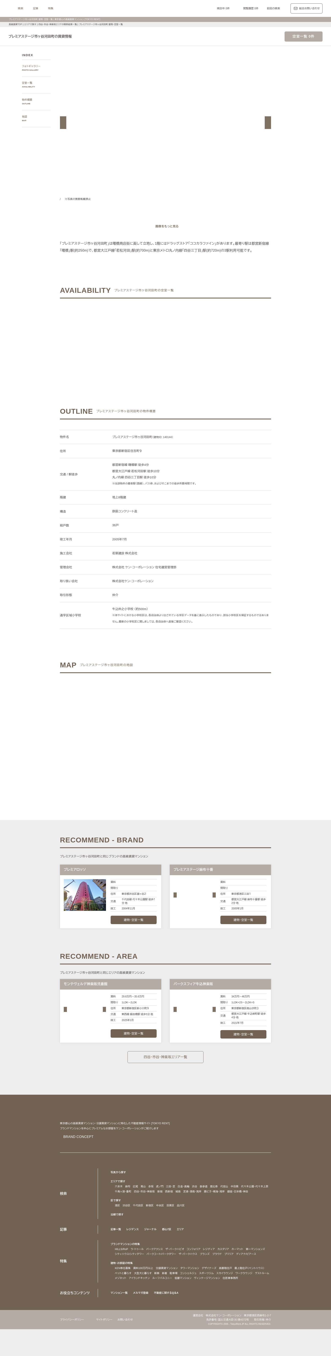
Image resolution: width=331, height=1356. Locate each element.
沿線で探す (117, 1231)
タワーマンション (191, 1290)
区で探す (116, 1217)
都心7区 (168, 1246)
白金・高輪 (186, 1198)
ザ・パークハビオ (180, 1266)
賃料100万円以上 (142, 1290)
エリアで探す (30, 24)
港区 (117, 1222)
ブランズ (237, 1271)
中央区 (160, 1222)
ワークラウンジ (145, 1300)
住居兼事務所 (154, 1305)
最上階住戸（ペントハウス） (132, 1295)
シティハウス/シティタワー (154, 1271)
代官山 (227, 1198)
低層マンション (248, 1300)
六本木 (119, 1198)
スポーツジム (247, 1295)
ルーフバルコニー (226, 1300)
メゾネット (180, 1300)
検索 (73, 8)
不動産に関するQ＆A (167, 1319)
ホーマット (248, 1266)
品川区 (181, 1222)
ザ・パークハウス (219, 1271)
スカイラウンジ (124, 1300)
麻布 (127, 1198)
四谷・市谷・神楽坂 (178, 1203)
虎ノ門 (160, 1198)
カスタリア (233, 1266)
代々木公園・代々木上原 (129, 1203)
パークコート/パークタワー (190, 1271)
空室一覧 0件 (304, 36)
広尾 (135, 1198)
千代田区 (138, 1222)
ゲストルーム (164, 1300)
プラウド (250, 1271)
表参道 (206, 1198)
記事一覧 (116, 1246)
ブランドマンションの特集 (126, 1261)
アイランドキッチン (201, 1300)
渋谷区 (126, 1222)
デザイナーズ (212, 1290)
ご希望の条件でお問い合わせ (117, 347)
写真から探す (118, 1184)
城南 (213, 1203)
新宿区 (150, 1222)
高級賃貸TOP (15, 24)
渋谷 (197, 1198)
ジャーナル (151, 1246)
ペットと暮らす (160, 1295)
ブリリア (263, 1271)
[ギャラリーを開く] (165, 226)
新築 (195, 1295)
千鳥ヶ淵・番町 (155, 1203)
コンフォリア (201, 1266)
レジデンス (133, 1246)
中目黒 (237, 1198)
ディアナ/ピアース (126, 1276)
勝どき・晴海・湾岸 (253, 1203)
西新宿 (204, 1203)
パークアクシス (158, 1266)
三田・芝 (172, 1198)
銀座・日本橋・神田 (126, 1208)
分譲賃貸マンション (166, 1290)
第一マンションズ (125, 1271)
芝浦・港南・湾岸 (228, 1203)
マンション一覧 (120, 1319)
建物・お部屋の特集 (122, 1285)
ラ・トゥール (138, 1266)
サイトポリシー (107, 1346)
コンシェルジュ (227, 1295)
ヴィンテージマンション (129, 1305)
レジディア (217, 1266)
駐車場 (212, 1295)
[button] (63, 122)
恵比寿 (217, 1198)
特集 (103, 8)
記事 (88, 8)
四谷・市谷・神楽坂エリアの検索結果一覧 (59, 24)
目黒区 (170, 1222)
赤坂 (151, 1198)
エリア (182, 1246)
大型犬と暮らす (181, 1295)
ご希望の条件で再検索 (213, 347)
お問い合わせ (129, 1346)
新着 (203, 1295)
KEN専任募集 (122, 1290)
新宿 (195, 1203)
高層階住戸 (229, 1290)
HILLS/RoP (121, 1266)
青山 (143, 1198)
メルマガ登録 (142, 1319)
